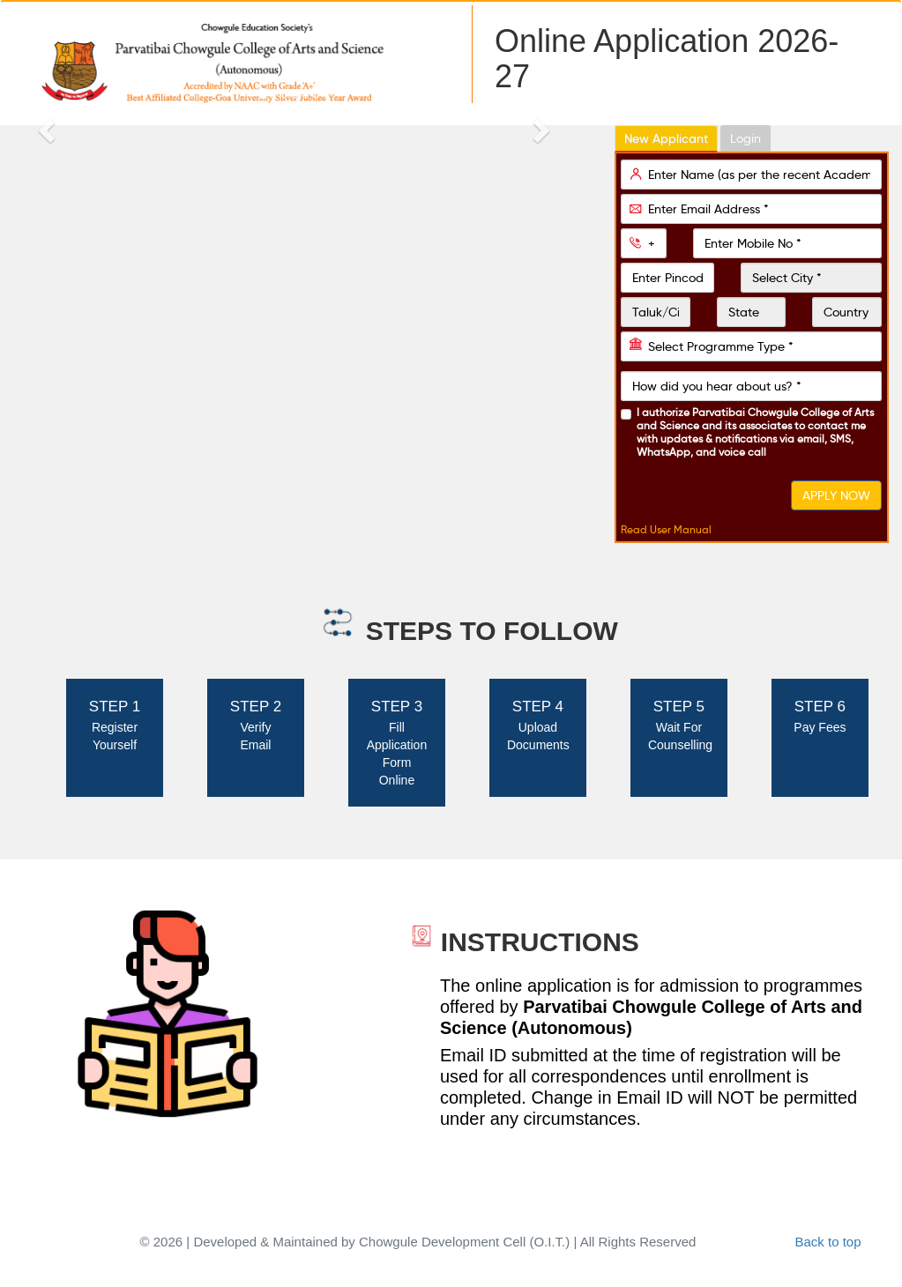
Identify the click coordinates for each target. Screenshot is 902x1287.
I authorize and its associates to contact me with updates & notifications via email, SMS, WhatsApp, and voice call (755, 431)
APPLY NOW (836, 495)
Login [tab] (745, 138)
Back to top (827, 1241)
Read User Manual (666, 529)
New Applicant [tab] (666, 138)
